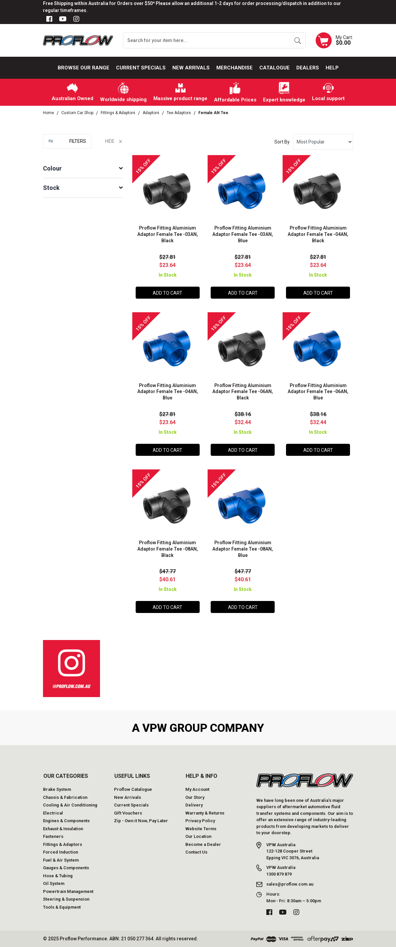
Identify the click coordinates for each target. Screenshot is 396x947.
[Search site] (297, 40)
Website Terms (200, 828)
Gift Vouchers (128, 813)
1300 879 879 (279, 874)
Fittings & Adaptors (62, 844)
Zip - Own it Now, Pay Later (141, 820)
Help (332, 68)
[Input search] (206, 40)
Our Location (198, 836)
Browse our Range (83, 68)
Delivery (194, 805)
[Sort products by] (323, 142)
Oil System (53, 883)
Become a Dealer (203, 844)
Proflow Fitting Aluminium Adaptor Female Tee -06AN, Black (242, 392)
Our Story (194, 797)
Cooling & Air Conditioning (70, 805)
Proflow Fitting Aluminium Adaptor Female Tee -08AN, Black (167, 549)
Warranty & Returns (204, 813)
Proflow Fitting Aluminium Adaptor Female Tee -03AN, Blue (242, 234)
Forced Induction (60, 852)
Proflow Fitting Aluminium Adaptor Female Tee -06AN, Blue (318, 392)
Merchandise (234, 68)
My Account (197, 789)
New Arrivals (191, 68)
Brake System (57, 789)
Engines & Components (66, 820)
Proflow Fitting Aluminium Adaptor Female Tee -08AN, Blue (242, 549)
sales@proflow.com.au (289, 884)
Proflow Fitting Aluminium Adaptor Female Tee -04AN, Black (318, 234)
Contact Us (196, 852)
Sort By (282, 141)
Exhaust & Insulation (63, 828)
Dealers (307, 68)
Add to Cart (167, 293)
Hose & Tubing (58, 875)
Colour (52, 168)
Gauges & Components (66, 867)
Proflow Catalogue (133, 789)
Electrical (53, 813)
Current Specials (141, 68)
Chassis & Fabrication (65, 797)
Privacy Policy (200, 820)
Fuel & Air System (61, 860)
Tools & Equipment (62, 907)
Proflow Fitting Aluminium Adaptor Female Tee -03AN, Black (167, 234)
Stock (51, 187)
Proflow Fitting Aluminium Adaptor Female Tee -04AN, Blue (167, 392)
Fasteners (53, 836)
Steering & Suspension (66, 899)
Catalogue (274, 68)
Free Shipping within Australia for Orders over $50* (99, 3)
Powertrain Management (68, 891)
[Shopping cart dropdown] (334, 40)
